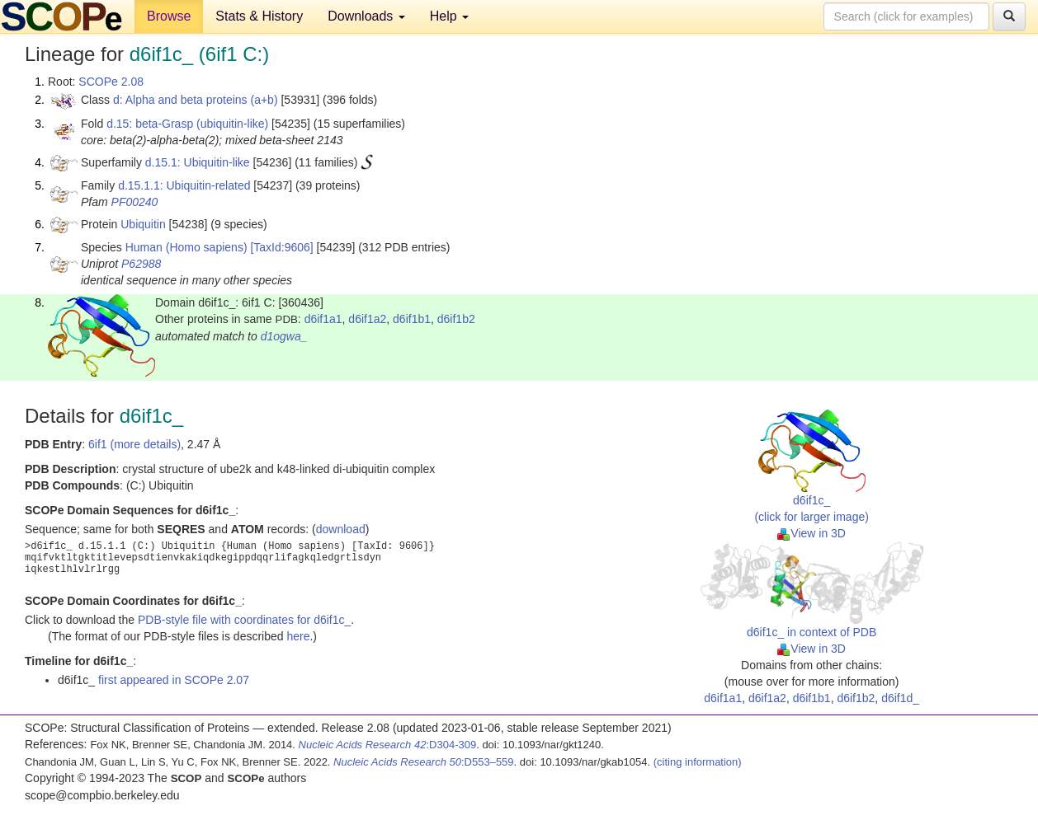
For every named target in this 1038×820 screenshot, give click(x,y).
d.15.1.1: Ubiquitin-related (184, 185)
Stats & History (259, 16)
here (297, 636)
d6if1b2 (456, 319)
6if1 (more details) (134, 444)
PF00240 (134, 202)
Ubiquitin (142, 224)
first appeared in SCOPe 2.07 (173, 679)
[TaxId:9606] (281, 247)
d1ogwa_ (284, 336)
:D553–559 (423, 762)
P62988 (141, 263)
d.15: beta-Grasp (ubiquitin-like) (187, 123)
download (341, 529)
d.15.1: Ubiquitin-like (197, 162)
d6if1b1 (412, 319)
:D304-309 (388, 744)
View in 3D (811, 533)
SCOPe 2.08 (111, 81)
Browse (169, 16)
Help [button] (449, 16)
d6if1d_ (900, 698)
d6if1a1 (323, 319)
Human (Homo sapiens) (186, 247)
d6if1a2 (367, 319)
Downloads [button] (366, 16)
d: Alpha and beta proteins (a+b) (195, 99)
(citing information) (697, 762)
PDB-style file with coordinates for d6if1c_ (244, 619)
